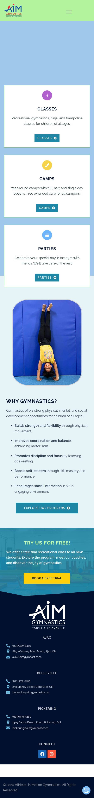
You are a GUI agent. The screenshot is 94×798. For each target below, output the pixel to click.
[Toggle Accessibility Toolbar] (86, 790)
